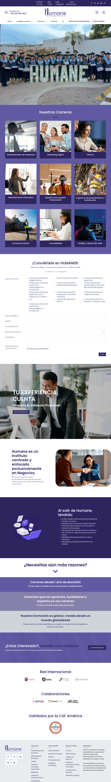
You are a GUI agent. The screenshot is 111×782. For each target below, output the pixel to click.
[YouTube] (101, 3)
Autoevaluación (53, 750)
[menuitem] (9, 21)
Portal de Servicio (54, 760)
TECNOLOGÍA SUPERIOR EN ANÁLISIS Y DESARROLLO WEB (94, 300)
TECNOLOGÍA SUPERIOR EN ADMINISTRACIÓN (38, 279)
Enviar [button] (102, 354)
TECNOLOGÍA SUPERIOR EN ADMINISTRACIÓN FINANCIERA (67, 284)
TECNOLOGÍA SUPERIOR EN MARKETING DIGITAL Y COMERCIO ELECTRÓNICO (38, 294)
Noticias (51, 757)
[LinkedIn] (98, 3)
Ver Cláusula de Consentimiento (38, 349)
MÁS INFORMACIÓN (21, 412)
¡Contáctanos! (97, 647)
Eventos (68, 750)
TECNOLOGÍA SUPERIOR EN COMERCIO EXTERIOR (93, 293)
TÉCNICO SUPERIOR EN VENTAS (67, 278)
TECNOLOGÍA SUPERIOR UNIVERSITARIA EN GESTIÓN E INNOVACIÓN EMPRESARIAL (94, 285)
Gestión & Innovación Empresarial (35, 767)
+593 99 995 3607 (18, 13)
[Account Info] (104, 12)
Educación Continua (55, 754)
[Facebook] (92, 3)
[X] (95, 3)
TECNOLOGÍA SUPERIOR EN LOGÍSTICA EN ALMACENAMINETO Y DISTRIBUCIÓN (38, 307)
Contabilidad (35, 781)
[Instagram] (104, 3)
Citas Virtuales (71, 754)
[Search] (97, 12)
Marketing (34, 772)
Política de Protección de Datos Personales (73, 764)
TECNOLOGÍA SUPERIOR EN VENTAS (65, 300)
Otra (30, 299)
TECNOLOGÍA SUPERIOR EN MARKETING (93, 279)
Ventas (33, 761)
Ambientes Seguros (72, 775)
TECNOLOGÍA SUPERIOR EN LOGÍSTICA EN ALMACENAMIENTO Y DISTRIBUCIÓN (38, 286)
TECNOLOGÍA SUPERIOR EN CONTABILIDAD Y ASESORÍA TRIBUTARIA (66, 294)
